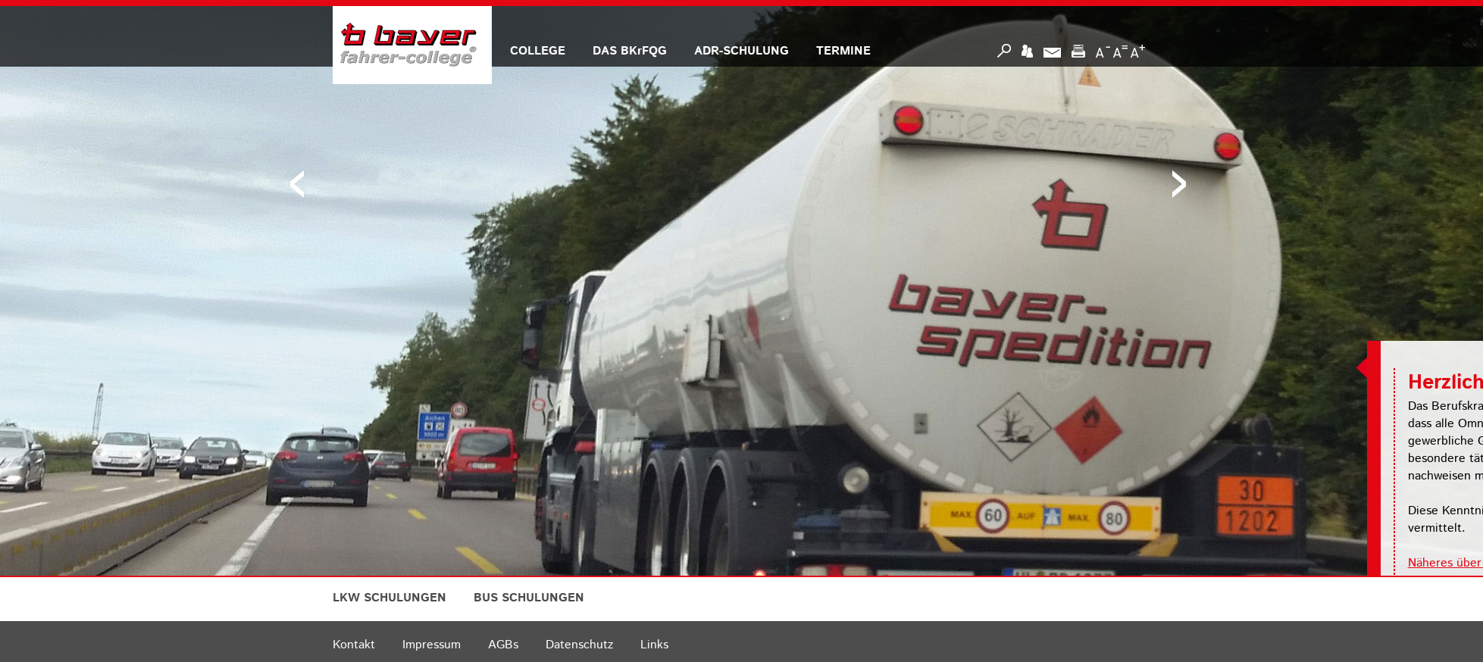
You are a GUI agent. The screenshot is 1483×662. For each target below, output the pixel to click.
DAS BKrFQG (630, 51)
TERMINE (843, 51)
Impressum (431, 645)
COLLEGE (537, 51)
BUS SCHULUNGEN (529, 598)
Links (654, 645)
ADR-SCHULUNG (741, 51)
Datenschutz (579, 645)
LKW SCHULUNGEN (389, 598)
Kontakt (354, 645)
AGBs (503, 645)
